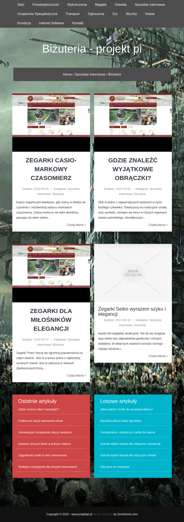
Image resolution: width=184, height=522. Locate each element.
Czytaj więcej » (76, 224)
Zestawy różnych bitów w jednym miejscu (44, 443)
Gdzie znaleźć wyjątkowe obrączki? (133, 169)
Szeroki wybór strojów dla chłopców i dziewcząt (130, 443)
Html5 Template (103, 514)
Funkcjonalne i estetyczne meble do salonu (127, 432)
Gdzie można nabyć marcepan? (38, 409)
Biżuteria (114, 74)
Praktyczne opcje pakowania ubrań (40, 420)
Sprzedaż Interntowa (90, 74)
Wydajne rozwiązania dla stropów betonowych (47, 466)
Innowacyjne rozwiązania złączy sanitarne (45, 432)
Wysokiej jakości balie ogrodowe (121, 420)
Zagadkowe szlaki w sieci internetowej (42, 455)
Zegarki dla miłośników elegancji (51, 319)
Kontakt (77, 23)
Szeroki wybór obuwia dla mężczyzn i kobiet (128, 455)
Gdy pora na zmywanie (115, 466)
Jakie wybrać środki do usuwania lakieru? (126, 409)
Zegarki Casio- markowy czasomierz (51, 169)
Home (67, 74)
